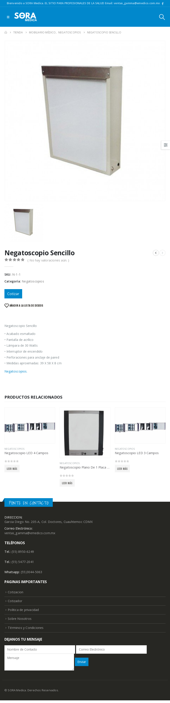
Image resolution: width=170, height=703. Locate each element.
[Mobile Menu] (8, 17)
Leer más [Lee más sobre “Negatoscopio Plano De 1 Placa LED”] (67, 483)
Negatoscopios (33, 281)
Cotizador (15, 602)
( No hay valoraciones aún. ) (48, 260)
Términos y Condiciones (26, 630)
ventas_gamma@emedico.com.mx (30, 533)
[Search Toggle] (162, 17)
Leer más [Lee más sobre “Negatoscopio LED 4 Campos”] (12, 469)
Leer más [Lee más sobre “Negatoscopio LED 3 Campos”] (122, 469)
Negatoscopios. (15, 371)
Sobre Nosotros (20, 621)
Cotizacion (15, 593)
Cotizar (13, 293)
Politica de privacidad (24, 612)
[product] (30, 425)
